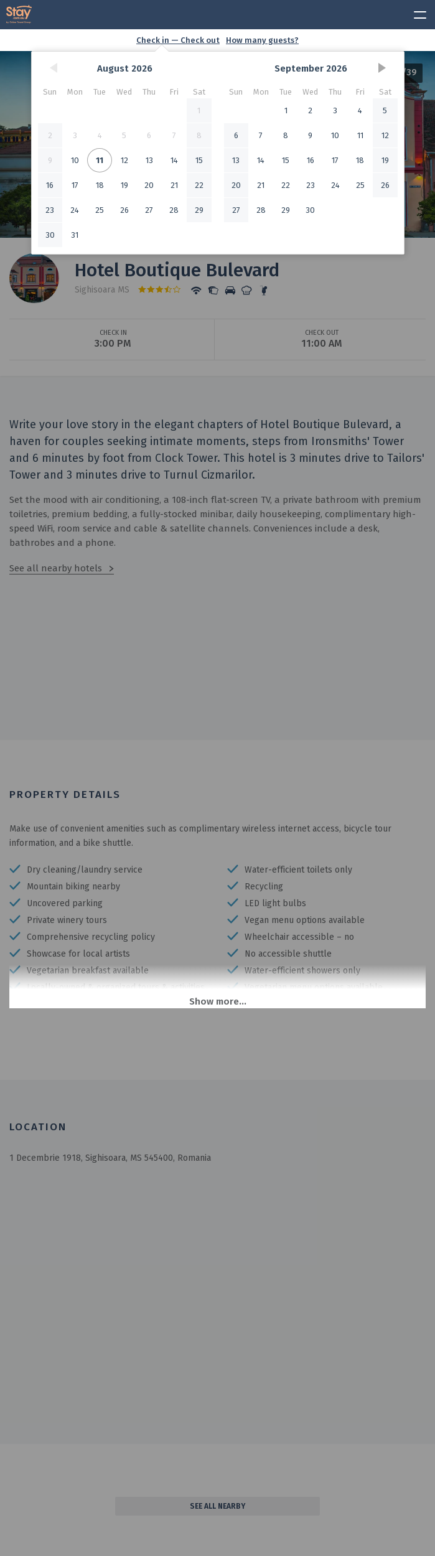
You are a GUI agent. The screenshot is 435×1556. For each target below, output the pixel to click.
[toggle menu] (414, 13)
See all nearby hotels (55, 568)
